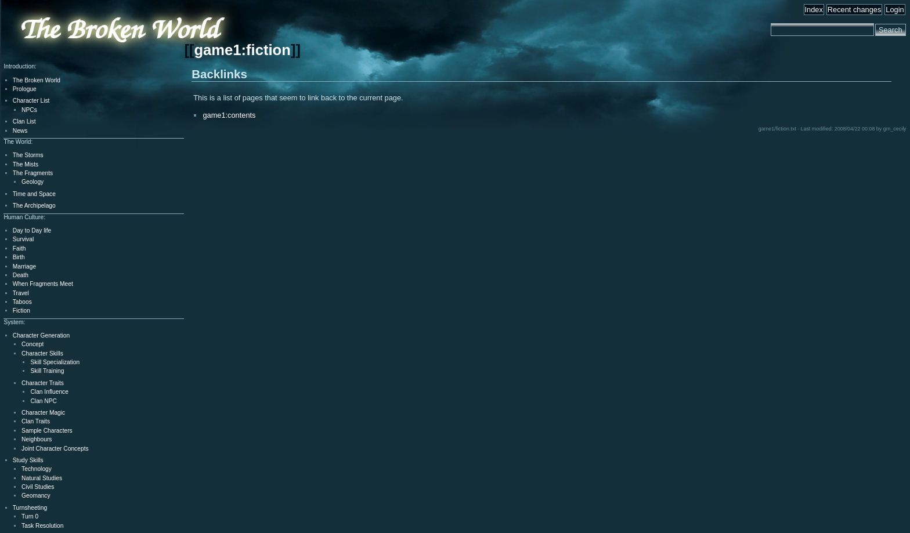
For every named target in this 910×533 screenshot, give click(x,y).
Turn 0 (29, 516)
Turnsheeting (30, 508)
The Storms (28, 155)
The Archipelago (34, 205)
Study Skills (28, 460)
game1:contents (229, 115)
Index (814, 9)
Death (20, 275)
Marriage (24, 266)
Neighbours (36, 439)
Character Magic (43, 412)
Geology (32, 182)
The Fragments (33, 173)
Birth (19, 257)
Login (895, 9)
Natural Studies (41, 478)
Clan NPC (43, 401)
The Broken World (36, 80)
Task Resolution (42, 526)
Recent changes (854, 9)
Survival (23, 239)
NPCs (29, 110)
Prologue (25, 89)
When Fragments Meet (43, 284)
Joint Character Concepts (54, 448)
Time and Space (34, 194)
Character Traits (42, 383)
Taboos (22, 302)
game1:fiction (242, 50)
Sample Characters (47, 430)
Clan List (24, 121)
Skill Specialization (55, 362)
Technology (36, 469)
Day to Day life (32, 230)
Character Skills (42, 353)
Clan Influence (49, 392)
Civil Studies (37, 487)
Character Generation (41, 335)
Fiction (21, 310)
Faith (19, 248)
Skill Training (47, 371)
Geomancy (35, 495)
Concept (32, 344)
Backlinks (219, 74)
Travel (21, 293)
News (20, 131)
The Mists (25, 164)
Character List (31, 100)
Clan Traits (35, 421)
